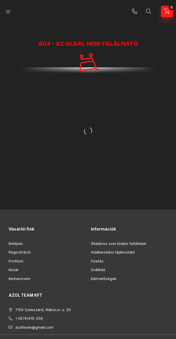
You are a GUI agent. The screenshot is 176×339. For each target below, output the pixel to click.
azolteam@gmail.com (34, 327)
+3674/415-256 (134, 11)
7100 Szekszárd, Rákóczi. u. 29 (43, 309)
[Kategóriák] (8, 11)
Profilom (16, 261)
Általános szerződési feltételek (118, 243)
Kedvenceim (19, 278)
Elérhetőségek (103, 278)
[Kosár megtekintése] (167, 11)
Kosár (14, 269)
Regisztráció (20, 252)
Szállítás (98, 269)
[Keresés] (148, 11)
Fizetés (97, 261)
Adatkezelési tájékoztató (113, 252)
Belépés (16, 243)
